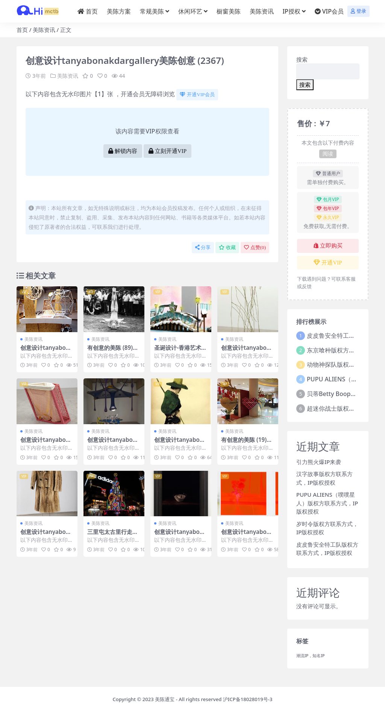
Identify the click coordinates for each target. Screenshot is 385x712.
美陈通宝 (164, 699)
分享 (203, 247)
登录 (358, 11)
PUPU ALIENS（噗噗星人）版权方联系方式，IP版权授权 (327, 503)
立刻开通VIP (167, 151)
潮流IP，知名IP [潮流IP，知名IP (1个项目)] (310, 655)
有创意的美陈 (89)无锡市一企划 (112, 351)
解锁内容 (122, 151)
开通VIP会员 (197, 94)
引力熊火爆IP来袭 (318, 462)
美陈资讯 (44, 29)
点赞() (255, 247)
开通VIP (328, 263)
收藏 (227, 247)
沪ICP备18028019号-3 (248, 699)
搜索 (302, 59)
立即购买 (328, 246)
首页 (22, 29)
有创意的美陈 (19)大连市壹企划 (246, 443)
